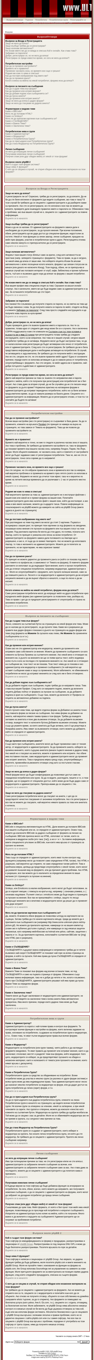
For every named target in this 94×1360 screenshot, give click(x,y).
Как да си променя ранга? (17, 78)
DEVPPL (56, 1355)
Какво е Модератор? (15, 136)
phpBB (42, 1352)
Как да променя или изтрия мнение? (23, 91)
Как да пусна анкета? (15, 96)
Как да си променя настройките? (21, 66)
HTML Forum (64, 1355)
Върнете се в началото (16, 218)
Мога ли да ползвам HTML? (18, 114)
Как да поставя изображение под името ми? (26, 76)
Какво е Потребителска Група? (20, 139)
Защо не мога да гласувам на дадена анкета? (27, 103)
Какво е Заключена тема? (17, 126)
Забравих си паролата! (16, 53)
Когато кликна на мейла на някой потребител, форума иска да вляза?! (39, 80)
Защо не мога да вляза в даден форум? (24, 101)
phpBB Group (26, 1244)
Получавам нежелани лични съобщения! (25, 154)
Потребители (41, 20)
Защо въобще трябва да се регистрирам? (25, 46)
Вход (70, 23)
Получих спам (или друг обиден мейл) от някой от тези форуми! (36, 156)
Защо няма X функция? (16, 167)
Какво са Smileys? (14, 116)
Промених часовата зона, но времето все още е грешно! (32, 71)
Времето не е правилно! (17, 68)
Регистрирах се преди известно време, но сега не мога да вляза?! (37, 58)
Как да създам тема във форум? (21, 88)
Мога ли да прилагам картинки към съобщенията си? (31, 118)
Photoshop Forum (57, 1357)
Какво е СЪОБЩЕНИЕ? (16, 121)
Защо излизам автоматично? (19, 48)
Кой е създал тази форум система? (22, 164)
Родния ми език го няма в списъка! (22, 73)
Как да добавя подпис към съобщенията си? (26, 93)
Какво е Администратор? (17, 134)
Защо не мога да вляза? (17, 43)
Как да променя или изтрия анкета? (22, 98)
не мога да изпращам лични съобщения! (25, 151)
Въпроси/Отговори (15, 20)
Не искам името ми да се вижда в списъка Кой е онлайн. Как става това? (40, 51)
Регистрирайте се (78, 20)
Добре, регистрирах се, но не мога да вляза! (27, 55)
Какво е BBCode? (13, 111)
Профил (25, 23)
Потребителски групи (58, 20)
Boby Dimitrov (51, 1353)
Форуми (9, 32)
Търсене (29, 20)
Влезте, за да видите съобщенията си (48, 23)
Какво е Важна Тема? (15, 123)
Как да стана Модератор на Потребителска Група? (29, 143)
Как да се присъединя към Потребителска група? (29, 141)
